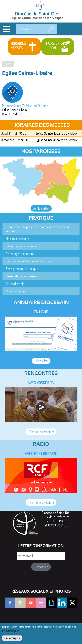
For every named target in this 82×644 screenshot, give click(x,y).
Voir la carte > (41, 208)
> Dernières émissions (41, 432)
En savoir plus (11, 632)
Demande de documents (21, 276)
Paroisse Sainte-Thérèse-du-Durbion (25, 106)
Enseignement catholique (22, 269)
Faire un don (53, 45)
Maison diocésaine (17, 239)
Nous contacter (15, 291)
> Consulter (41, 361)
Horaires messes (18, 45)
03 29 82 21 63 (57, 525)
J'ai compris (12, 639)
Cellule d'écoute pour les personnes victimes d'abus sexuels (38, 229)
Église (7, 64)
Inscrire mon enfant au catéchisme (28, 261)
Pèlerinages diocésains (20, 254)
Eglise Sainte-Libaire (49, 133)
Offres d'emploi (15, 284)
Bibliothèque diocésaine (21, 246)
